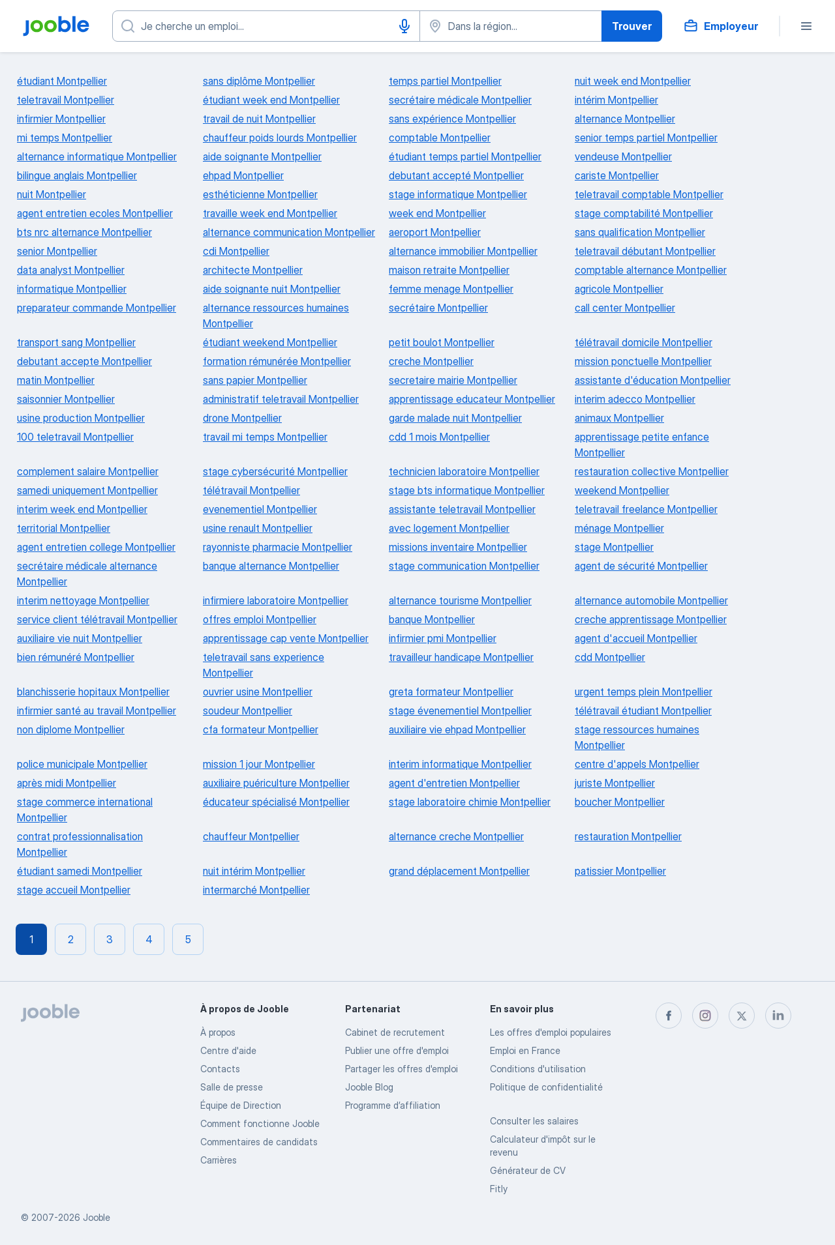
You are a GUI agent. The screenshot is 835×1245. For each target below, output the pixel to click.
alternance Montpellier (625, 118)
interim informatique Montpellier (460, 763)
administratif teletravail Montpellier (281, 398)
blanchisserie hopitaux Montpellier (93, 691)
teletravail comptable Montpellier (649, 194)
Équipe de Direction (240, 1105)
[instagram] (705, 1016)
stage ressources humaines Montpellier (637, 737)
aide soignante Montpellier (262, 156)
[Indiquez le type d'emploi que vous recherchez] (266, 26)
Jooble (96, 1217)
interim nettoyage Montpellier (83, 600)
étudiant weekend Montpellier (270, 342)
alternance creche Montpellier (456, 836)
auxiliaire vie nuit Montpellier (79, 638)
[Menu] (806, 26)
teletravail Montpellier (65, 99)
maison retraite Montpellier (449, 269)
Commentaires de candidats (259, 1141)
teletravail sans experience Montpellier (263, 665)
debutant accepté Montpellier (456, 175)
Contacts (220, 1068)
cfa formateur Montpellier (260, 729)
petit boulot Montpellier (441, 342)
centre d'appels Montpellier (637, 763)
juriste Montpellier (615, 782)
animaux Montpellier (619, 417)
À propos (217, 1032)
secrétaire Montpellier (438, 307)
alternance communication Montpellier (289, 232)
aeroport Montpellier (435, 232)
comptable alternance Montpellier (651, 269)
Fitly (499, 1188)
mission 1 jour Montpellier (259, 763)
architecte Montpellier (253, 269)
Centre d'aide (228, 1050)
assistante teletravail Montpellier (462, 509)
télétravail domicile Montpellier (643, 342)
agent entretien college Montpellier (96, 546)
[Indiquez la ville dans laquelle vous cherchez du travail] (510, 26)
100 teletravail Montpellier (75, 436)
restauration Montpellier (628, 836)
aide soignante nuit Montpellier (272, 288)
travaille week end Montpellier (270, 213)
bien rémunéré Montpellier (75, 657)
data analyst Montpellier (71, 269)
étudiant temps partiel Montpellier (465, 156)
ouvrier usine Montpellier (257, 691)
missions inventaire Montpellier (458, 546)
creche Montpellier (431, 361)
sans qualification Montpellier (640, 232)
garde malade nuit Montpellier (455, 417)
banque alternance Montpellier (271, 565)
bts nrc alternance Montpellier (84, 232)
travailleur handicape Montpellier (461, 657)
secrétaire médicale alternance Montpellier (87, 573)
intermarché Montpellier (256, 889)
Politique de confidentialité (546, 1086)
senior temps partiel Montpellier (646, 137)
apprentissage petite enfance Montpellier (642, 444)
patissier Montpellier (620, 870)
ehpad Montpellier (243, 175)
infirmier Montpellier (61, 118)
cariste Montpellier (617, 175)
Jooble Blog (369, 1086)
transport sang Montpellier (76, 342)
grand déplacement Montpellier (459, 870)
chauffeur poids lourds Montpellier (280, 137)
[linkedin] (778, 1016)
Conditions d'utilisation (538, 1068)
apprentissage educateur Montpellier (472, 398)
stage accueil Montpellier (73, 889)
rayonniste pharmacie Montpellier (277, 546)
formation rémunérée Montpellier (277, 361)
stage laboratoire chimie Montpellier (470, 801)
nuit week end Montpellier (633, 80)
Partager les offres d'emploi (401, 1068)
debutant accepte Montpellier (84, 361)
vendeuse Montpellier (623, 156)
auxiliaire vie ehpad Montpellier (457, 729)
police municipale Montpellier (82, 763)
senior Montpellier (57, 250)
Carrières (218, 1159)
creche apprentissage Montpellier (651, 619)
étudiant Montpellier (62, 80)
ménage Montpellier (619, 528)
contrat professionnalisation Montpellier (80, 844)
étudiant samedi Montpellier (79, 870)
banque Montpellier (432, 619)
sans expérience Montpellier (452, 118)
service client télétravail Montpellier (97, 619)
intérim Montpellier (616, 99)
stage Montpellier (614, 546)
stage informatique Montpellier (458, 194)
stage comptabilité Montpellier (644, 213)
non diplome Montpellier (71, 729)
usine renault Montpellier (257, 528)
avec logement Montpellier (449, 528)
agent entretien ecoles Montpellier (95, 213)
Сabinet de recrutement (395, 1032)
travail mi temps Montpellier (265, 436)
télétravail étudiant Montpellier (643, 710)
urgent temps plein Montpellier (643, 691)
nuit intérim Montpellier (254, 870)
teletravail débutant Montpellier (645, 250)
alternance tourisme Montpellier (460, 600)
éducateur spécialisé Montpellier (276, 801)
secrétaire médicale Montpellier (460, 99)
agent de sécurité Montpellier (641, 565)
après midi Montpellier (66, 782)
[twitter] (742, 1016)
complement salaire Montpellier (88, 471)
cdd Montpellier (610, 657)
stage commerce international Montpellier (85, 809)
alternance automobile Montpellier (651, 600)
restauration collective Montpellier (652, 471)
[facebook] (669, 1016)
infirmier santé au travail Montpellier (96, 710)
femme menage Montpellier (451, 288)
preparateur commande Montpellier (96, 307)
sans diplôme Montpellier (259, 80)
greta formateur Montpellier (451, 691)
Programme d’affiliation (392, 1105)
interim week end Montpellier (82, 509)
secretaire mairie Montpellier (453, 380)
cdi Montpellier (236, 250)
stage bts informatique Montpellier (467, 490)
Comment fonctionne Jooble (260, 1123)
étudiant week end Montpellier (271, 99)
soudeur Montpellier (247, 710)
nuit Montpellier (51, 194)
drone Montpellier (242, 417)
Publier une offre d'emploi (397, 1050)
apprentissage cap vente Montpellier (286, 638)
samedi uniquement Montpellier (87, 490)
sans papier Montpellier (255, 380)
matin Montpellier (56, 380)
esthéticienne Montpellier (260, 194)
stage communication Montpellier (464, 565)
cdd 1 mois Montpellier (439, 436)
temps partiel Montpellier (445, 80)
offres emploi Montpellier (259, 619)
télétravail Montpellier (251, 490)
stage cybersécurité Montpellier (275, 471)
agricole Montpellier (619, 288)
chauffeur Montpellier (251, 836)
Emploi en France (525, 1050)
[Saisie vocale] (404, 26)
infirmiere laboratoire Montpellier (275, 600)
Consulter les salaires (534, 1120)
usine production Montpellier (81, 417)
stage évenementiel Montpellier (460, 710)
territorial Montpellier (63, 528)
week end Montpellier (437, 213)
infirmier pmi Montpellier (442, 638)
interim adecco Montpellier (635, 398)
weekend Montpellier (622, 490)
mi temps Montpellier (64, 137)
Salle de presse (231, 1086)
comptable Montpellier (440, 137)
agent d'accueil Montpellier (636, 638)
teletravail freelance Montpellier (646, 509)
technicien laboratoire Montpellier (464, 471)
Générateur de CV (528, 1170)
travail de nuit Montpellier (259, 118)
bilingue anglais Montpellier (77, 175)
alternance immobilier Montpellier (463, 250)
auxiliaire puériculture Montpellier (276, 782)
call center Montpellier (625, 307)
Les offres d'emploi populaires (550, 1032)
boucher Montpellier (620, 801)
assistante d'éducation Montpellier (653, 380)
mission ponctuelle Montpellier (643, 361)
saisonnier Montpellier (66, 398)
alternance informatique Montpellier (97, 156)
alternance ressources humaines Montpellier (276, 315)
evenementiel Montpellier (260, 509)
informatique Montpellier (72, 288)
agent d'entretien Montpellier (454, 782)
